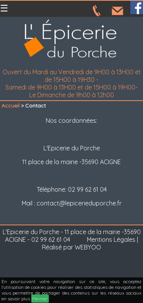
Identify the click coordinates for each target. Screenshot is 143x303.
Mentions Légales (111, 239)
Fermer (40, 298)
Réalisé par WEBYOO (71, 247)
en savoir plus (16, 298)
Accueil (10, 105)
